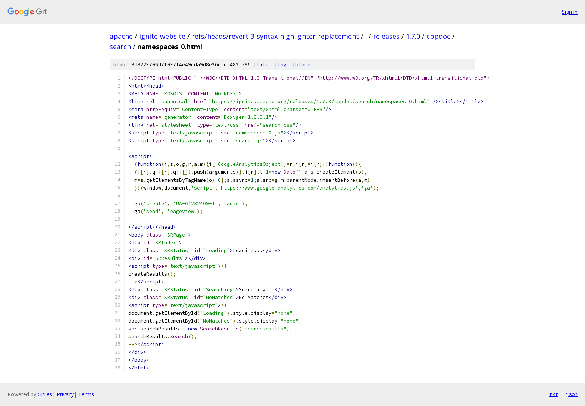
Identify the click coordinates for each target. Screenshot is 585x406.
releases (386, 36)
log (282, 64)
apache (121, 36)
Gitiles (45, 394)
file (263, 64)
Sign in (570, 11)
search (120, 46)
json (572, 394)
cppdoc (438, 36)
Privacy (65, 394)
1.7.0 (413, 36)
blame (302, 64)
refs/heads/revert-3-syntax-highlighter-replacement (275, 36)
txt (553, 394)
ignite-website (162, 36)
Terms (86, 394)
